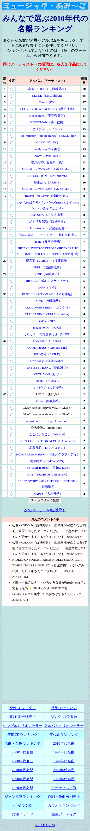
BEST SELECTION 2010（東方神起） (48, 294)
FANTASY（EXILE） (48, 341)
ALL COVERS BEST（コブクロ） (47, 307)
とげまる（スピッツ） (48, 129)
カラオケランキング (64, 805)
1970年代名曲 (63, 761)
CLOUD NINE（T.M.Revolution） (48, 314)
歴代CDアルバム (64, 708)
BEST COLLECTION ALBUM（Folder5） (48, 441)
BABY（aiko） (48, 321)
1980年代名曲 (22, 761)
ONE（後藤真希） (47, 274)
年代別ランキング (63, 735)
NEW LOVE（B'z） (48, 155)
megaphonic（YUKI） (48, 327)
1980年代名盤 (63, 779)
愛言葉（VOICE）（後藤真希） (48, 260)
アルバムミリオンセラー (64, 726)
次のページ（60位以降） (45, 510)
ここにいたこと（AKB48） (48, 434)
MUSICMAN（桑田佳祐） (48, 122)
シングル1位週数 (63, 717)
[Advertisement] (45, 655)
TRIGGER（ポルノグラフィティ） (48, 280)
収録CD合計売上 (22, 717)
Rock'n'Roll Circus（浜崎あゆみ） (48, 196)
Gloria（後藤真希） (48, 401)
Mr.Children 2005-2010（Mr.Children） (48, 169)
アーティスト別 (64, 788)
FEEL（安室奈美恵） (48, 267)
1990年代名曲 (63, 752)
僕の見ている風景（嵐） (48, 162)
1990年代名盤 (22, 779)
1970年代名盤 (22, 788)
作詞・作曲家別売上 (64, 797)
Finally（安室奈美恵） (48, 149)
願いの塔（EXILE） (48, 354)
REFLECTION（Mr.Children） (48, 176)
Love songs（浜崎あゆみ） (48, 361)
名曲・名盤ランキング (23, 743)
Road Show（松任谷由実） (48, 215)
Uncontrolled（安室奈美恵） (48, 228)
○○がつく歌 (22, 805)
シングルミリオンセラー (22, 726)
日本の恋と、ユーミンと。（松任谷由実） (48, 235)
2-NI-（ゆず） (48, 287)
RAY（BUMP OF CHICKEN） (48, 474)
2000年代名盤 (63, 770)
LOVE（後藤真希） (48, 301)
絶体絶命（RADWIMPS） (48, 461)
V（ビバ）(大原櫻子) (48, 387)
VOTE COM (45, 825)
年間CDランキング (22, 735)
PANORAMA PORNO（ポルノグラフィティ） (48, 454)
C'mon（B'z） (48, 102)
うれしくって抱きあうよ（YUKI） (48, 334)
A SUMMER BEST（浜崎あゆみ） (48, 468)
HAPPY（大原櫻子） (48, 493)
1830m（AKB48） (48, 381)
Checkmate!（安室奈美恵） (47, 115)
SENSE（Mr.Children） (48, 95)
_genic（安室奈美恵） (48, 241)
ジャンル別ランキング (23, 797)
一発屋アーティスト (64, 814)
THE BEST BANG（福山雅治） (48, 367)
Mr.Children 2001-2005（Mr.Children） (48, 189)
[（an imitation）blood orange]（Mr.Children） (48, 135)
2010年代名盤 (22, 770)
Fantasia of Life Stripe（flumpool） (48, 421)
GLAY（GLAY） (48, 142)
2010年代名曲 (63, 743)
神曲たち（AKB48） (48, 182)
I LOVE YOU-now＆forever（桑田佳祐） (48, 109)
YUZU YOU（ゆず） (48, 374)
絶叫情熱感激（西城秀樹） (48, 221)
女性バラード (22, 814)
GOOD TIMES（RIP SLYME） (48, 347)
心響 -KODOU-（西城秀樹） (48, 89)
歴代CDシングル (22, 708)
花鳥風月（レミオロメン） (48, 447)
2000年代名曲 (22, 752)
